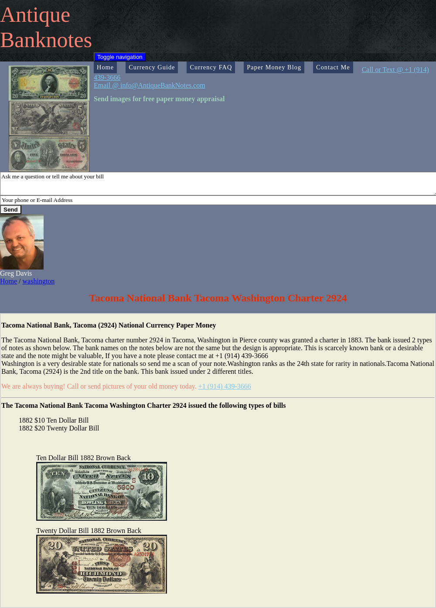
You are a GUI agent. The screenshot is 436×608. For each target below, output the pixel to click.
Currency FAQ (211, 67)
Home (105, 67)
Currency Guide (152, 67)
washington (39, 281)
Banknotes (46, 39)
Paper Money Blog (274, 67)
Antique (35, 14)
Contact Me (333, 67)
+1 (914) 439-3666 (224, 386)
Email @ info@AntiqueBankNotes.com (149, 85)
